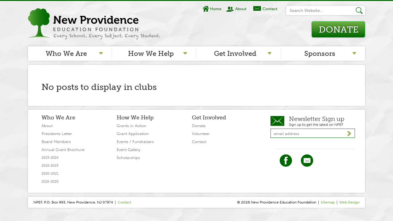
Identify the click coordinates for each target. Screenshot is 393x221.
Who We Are (66, 53)
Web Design (349, 202)
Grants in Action (131, 125)
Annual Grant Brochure (62, 149)
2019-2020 (50, 182)
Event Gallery (128, 149)
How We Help (151, 53)
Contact (270, 8)
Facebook (286, 160)
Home (215, 8)
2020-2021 (49, 174)
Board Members (56, 141)
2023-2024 (50, 158)
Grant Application (133, 133)
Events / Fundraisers (135, 141)
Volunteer (201, 133)
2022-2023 (49, 166)
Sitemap (328, 202)
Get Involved (235, 53)
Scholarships (128, 157)
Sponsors (319, 53)
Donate (338, 29)
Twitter (307, 160)
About (241, 8)
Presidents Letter (56, 133)
